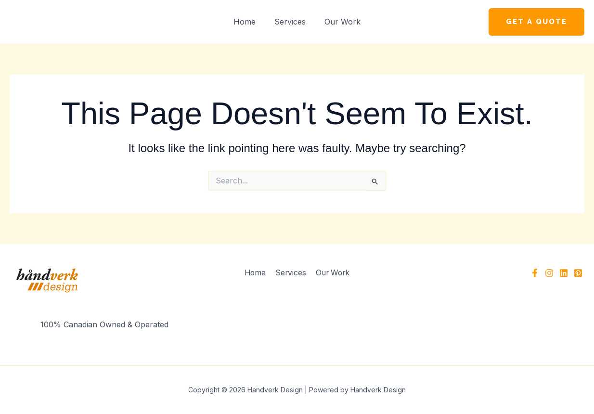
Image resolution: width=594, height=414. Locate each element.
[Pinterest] (578, 273)
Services (290, 21)
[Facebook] (534, 273)
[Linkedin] (563, 273)
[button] (536, 22)
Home (248, 21)
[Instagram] (549, 273)
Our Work (339, 21)
